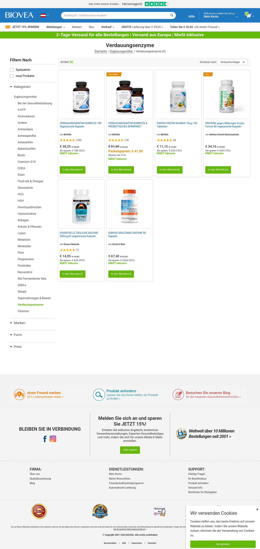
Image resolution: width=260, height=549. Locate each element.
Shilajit (22, 291)
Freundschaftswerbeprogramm (126, 483)
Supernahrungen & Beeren (34, 298)
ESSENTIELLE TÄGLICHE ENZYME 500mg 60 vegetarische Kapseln (79, 234)
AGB (124, 543)
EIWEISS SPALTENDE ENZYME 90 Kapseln (127, 234)
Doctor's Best (118, 244)
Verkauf (107, 27)
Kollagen (23, 220)
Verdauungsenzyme (31, 304)
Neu (91, 27)
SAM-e (22, 285)
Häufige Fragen (196, 474)
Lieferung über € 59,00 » (142, 27)
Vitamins (23, 311)
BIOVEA (67, 134)
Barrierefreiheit (110, 543)
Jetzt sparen (130, 449)
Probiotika (24, 265)
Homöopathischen (29, 207)
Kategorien (20, 87)
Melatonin (24, 239)
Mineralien (24, 246)
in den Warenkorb (72, 169)
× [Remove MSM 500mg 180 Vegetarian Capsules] (257, 509)
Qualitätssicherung (40, 478)
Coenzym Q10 (27, 161)
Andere (22, 122)
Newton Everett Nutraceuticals (224, 134)
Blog (32, 483)
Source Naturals (71, 244)
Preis (16, 347)
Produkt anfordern (198, 483)
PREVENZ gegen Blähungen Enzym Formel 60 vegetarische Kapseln (224, 125)
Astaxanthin (25, 142)
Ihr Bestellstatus (197, 478)
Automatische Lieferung (122, 487)
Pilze (21, 252)
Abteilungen (55, 27)
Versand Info (195, 487)
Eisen (21, 174)
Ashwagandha (27, 135)
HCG (21, 194)
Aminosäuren (26, 116)
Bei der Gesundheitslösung (35, 103)
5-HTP (22, 109)
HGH (21, 200)
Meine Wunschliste (119, 478)
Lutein (22, 233)
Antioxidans (25, 129)
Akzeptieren (223, 544)
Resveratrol (25, 272)
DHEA (21, 168)
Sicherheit (152, 543)
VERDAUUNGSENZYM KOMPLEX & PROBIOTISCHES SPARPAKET (127, 125)
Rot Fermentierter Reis (32, 278)
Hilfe (191, 16)
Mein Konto (115, 474)
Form (16, 335)
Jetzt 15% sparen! (22, 27)
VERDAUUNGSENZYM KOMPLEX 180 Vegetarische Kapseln (80, 125)
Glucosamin (25, 187)
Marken (77, 27)
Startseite (101, 51)
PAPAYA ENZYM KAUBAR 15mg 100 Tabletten (177, 125)
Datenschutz (137, 543)
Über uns (35, 474)
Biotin (21, 155)
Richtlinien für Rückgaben (202, 492)
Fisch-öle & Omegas (30, 181)
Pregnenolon (26, 259)
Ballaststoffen (27, 148)
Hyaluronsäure (27, 213)
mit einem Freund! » (195, 27)
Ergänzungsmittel (121, 51)
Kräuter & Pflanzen (30, 226)
